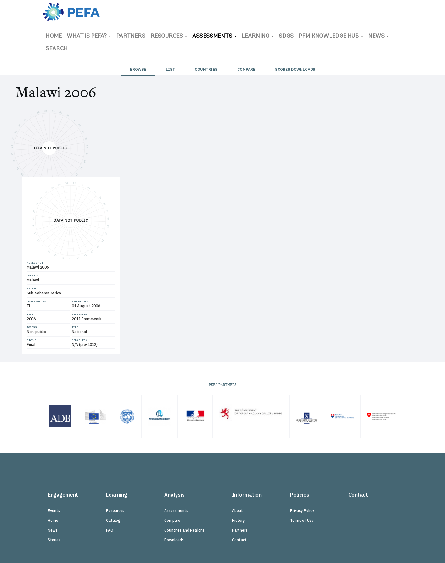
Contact (239, 540)
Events (54, 510)
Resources (168, 36)
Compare (246, 69)
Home (54, 36)
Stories (54, 540)
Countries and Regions (184, 530)
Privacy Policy (302, 510)
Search (57, 49)
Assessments (214, 36)
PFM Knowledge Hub (331, 36)
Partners (130, 36)
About (237, 510)
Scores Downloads (295, 69)
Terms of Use (302, 520)
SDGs (286, 36)
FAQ (109, 530)
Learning (258, 36)
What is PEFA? (89, 36)
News (378, 36)
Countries (206, 69)
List (170, 69)
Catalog (113, 520)
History (238, 520)
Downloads (174, 540)
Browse (138, 69)
